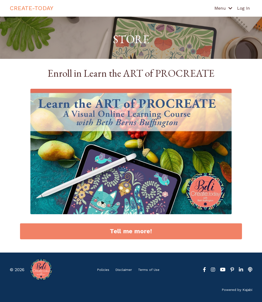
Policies (103, 270)
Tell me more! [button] (131, 231)
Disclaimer (123, 270)
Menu (223, 8)
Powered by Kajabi (237, 290)
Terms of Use (148, 270)
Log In (243, 8)
